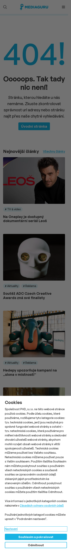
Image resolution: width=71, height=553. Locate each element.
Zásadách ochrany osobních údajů (42, 505)
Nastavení (11, 528)
